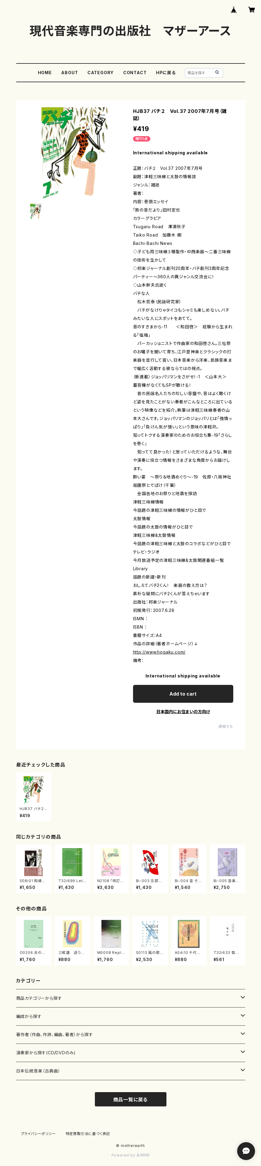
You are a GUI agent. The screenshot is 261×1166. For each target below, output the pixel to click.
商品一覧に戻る (130, 1100)
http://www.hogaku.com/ (159, 651)
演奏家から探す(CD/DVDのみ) (46, 1052)
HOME (45, 72)
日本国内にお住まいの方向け (183, 711)
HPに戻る (166, 72)
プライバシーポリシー (38, 1133)
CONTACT (135, 72)
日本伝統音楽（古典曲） (38, 1070)
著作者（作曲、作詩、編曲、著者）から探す (54, 1034)
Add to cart (183, 694)
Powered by (131, 1155)
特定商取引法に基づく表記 (88, 1133)
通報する (225, 726)
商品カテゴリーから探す (39, 998)
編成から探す (29, 1016)
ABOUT (69, 72)
